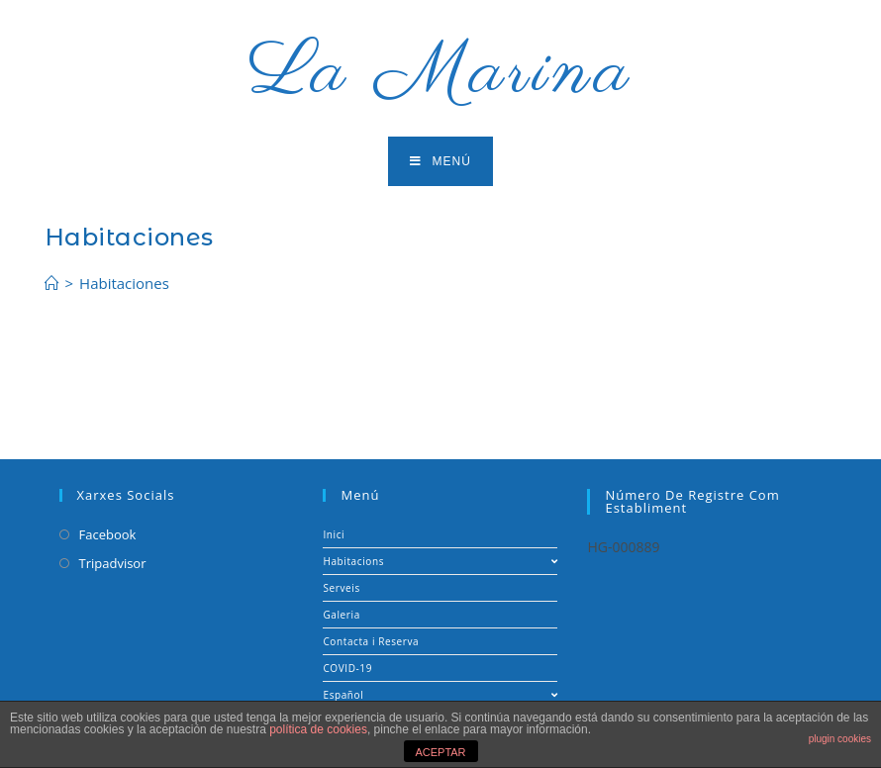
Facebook (108, 534)
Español (440, 695)
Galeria (341, 615)
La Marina (441, 73)
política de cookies (318, 729)
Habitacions (440, 561)
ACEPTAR (440, 752)
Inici (333, 534)
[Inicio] (52, 283)
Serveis (341, 588)
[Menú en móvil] (440, 161)
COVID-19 (347, 668)
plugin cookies (840, 738)
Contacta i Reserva (371, 641)
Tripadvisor (113, 563)
